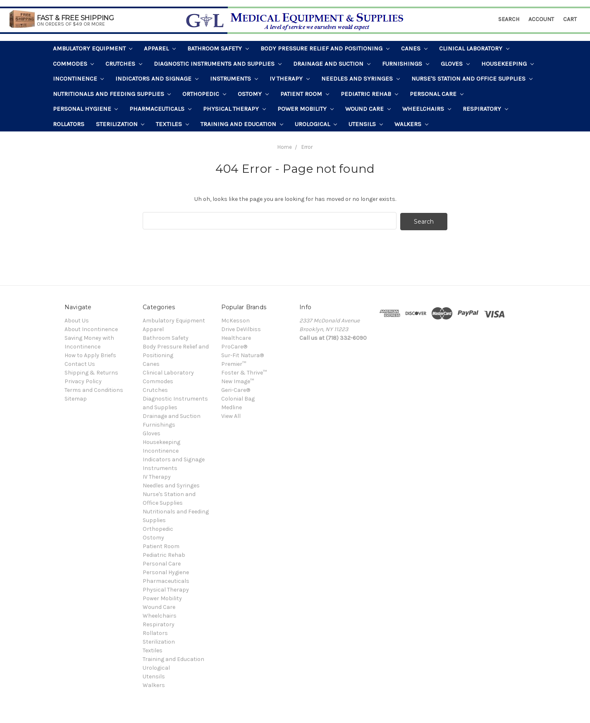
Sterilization (120, 124)
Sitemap (75, 397)
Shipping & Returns (91, 371)
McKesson (235, 319)
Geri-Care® (235, 388)
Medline (231, 406)
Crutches (123, 63)
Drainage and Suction (331, 63)
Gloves (455, 63)
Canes (414, 48)
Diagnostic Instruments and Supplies (218, 63)
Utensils (366, 124)
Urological (316, 124)
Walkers (411, 124)
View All (231, 414)
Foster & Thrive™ (244, 371)
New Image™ (237, 380)
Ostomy (253, 94)
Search (508, 19)
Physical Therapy (234, 108)
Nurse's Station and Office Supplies (472, 78)
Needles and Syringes (360, 78)
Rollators (68, 124)
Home (284, 147)
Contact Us (79, 362)
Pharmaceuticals (160, 108)
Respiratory (485, 108)
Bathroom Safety (218, 48)
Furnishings (405, 63)
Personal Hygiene (85, 108)
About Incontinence (91, 328)
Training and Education (242, 124)
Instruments (234, 78)
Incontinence (78, 78)
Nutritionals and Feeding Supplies (112, 94)
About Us (76, 319)
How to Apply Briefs (90, 354)
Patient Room (304, 94)
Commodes (73, 63)
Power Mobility (305, 108)
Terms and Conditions (93, 388)
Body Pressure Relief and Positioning (324, 48)
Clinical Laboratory (474, 48)
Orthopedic (204, 94)
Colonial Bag (238, 397)
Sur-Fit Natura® (242, 354)
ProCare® (234, 345)
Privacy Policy (83, 380)
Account (541, 19)
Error (307, 147)
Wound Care (368, 108)
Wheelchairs (426, 108)
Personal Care (436, 94)
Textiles (172, 124)
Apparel (160, 48)
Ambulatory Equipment (93, 48)
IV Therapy (290, 78)
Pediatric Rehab (369, 94)
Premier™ (233, 362)
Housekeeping (507, 63)
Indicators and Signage (156, 78)
